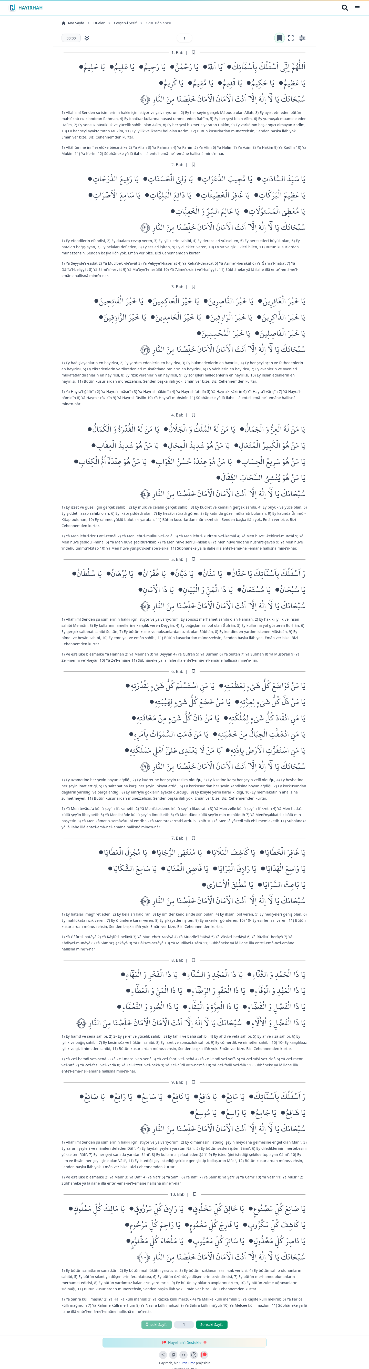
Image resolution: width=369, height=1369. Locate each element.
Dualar (99, 23)
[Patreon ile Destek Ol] (204, 1355)
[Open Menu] (357, 7)
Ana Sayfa (72, 23)
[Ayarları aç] (302, 38)
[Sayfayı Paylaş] (163, 1355)
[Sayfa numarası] (184, 38)
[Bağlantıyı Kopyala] (173, 1355)
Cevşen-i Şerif (125, 23)
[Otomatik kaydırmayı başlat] (87, 38)
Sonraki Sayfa (211, 1325)
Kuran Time (187, 1363)
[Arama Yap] (345, 7)
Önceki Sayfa (157, 1325)
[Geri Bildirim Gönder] (183, 1355)
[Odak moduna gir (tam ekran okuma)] (289, 38)
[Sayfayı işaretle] (193, 53)
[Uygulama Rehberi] (194, 1355)
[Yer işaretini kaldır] (277, 38)
